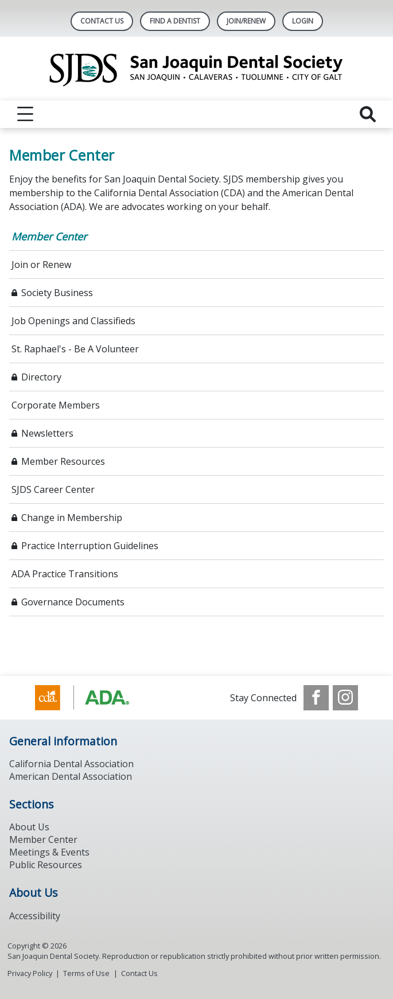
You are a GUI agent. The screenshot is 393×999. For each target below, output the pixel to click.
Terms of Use (86, 973)
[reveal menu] (25, 114)
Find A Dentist (175, 21)
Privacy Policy (29, 973)
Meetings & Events (49, 852)
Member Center (49, 236)
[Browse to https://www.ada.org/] (93, 697)
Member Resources (63, 461)
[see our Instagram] (345, 697)
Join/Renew (246, 21)
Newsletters (47, 433)
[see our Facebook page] (316, 697)
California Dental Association (71, 763)
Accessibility (34, 915)
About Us (29, 827)
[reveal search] (368, 114)
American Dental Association (70, 776)
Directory (41, 377)
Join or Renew (41, 264)
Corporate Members (55, 405)
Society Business (57, 292)
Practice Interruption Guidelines (89, 545)
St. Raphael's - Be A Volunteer (75, 349)
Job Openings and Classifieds (73, 320)
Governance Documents (72, 602)
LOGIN (302, 21)
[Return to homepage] (196, 68)
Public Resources (45, 864)
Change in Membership (71, 517)
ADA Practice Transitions (64, 573)
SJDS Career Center (53, 489)
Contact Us (101, 21)
